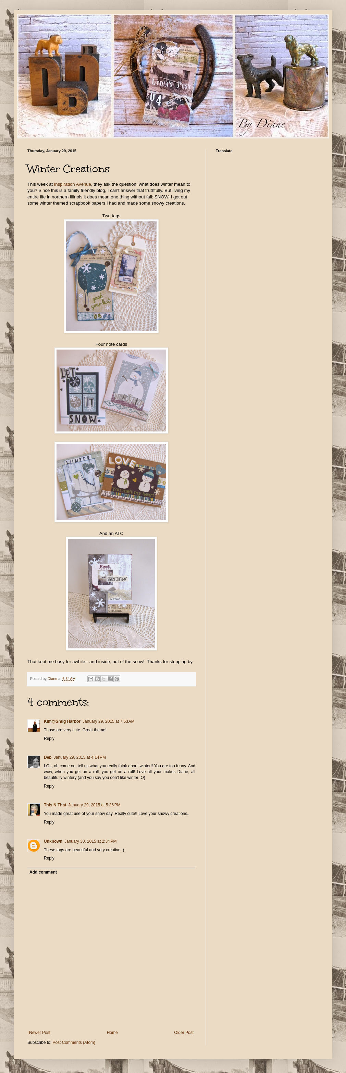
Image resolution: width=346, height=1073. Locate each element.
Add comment (43, 872)
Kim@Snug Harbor (62, 721)
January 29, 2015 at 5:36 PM (94, 805)
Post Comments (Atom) (73, 1042)
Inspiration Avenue (72, 184)
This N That (55, 805)
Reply (49, 738)
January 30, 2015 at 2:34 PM (90, 841)
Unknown (53, 841)
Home (112, 1032)
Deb (48, 757)
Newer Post (39, 1032)
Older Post (184, 1032)
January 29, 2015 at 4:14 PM (80, 757)
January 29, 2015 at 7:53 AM (109, 721)
